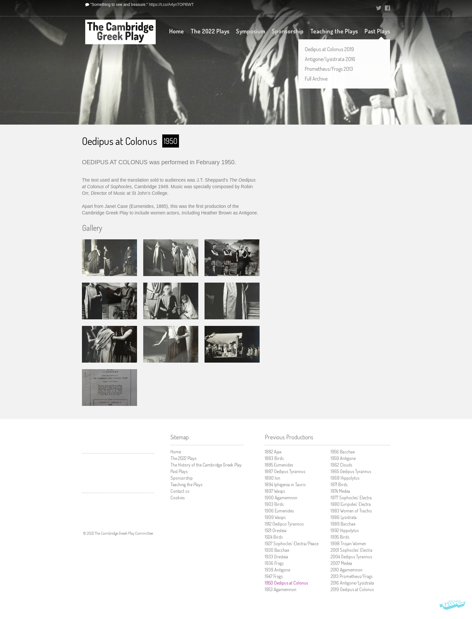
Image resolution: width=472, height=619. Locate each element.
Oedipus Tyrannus (285, 471)
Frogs (274, 563)
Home (176, 31)
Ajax (273, 451)
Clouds (341, 465)
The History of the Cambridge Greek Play (206, 465)
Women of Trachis (351, 510)
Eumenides (279, 465)
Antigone (277, 569)
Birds (274, 458)
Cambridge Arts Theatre (118, 473)
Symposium (250, 31)
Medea (340, 491)
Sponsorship (288, 31)
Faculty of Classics (118, 506)
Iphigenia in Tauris (285, 484)
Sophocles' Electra (351, 497)
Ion (272, 478)
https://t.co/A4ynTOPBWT (171, 4)
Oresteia (275, 530)
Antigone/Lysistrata (352, 583)
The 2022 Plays (209, 31)
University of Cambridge (352, 8)
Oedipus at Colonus (286, 583)
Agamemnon (281, 497)
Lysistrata (344, 517)
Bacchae (277, 550)
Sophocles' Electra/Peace (291, 543)
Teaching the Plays (334, 31)
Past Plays (377, 31)
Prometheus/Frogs (351, 576)
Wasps (275, 491)
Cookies (177, 497)
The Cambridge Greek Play (120, 32)
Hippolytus (345, 478)
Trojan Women (348, 543)
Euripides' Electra (351, 504)
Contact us (179, 491)
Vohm (452, 605)
